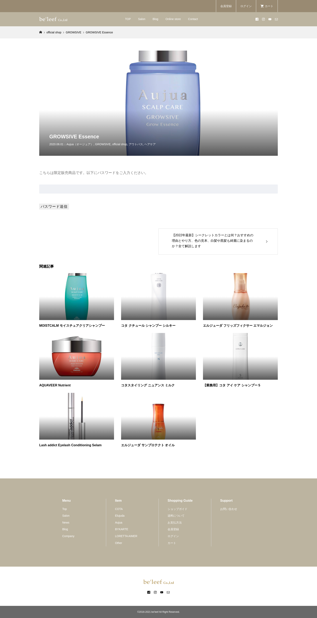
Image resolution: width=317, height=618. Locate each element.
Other (118, 543)
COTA (119, 509)
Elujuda (120, 515)
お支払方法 (175, 522)
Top (64, 509)
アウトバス (136, 144)
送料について (176, 515)
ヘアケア (150, 144)
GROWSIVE (103, 144)
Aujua (118, 522)
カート (172, 543)
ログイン (246, 6)
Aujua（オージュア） (80, 144)
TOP (128, 19)
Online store (173, 19)
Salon (141, 19)
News (65, 522)
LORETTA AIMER (126, 536)
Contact (193, 19)
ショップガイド (177, 509)
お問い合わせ (228, 509)
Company (68, 536)
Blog (155, 19)
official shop (119, 144)
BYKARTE (121, 529)
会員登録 (226, 6)
